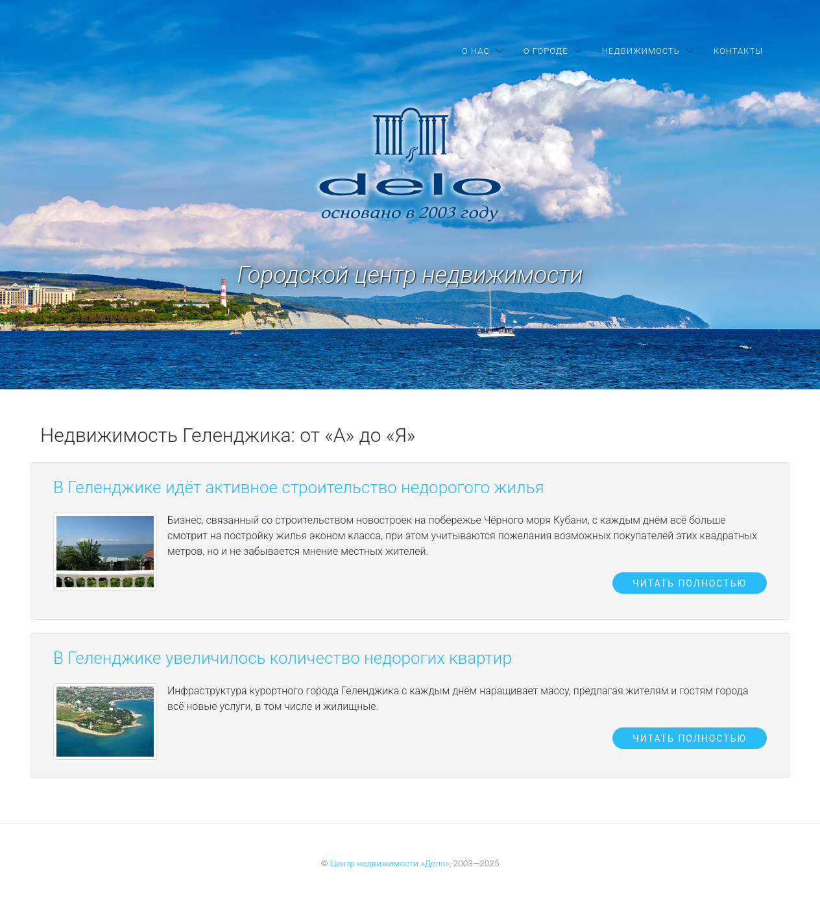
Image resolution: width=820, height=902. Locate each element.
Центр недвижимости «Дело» (390, 863)
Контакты (738, 51)
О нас (476, 51)
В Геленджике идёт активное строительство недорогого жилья (298, 487)
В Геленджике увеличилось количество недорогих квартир (282, 658)
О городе (546, 51)
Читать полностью (690, 583)
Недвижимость (641, 51)
